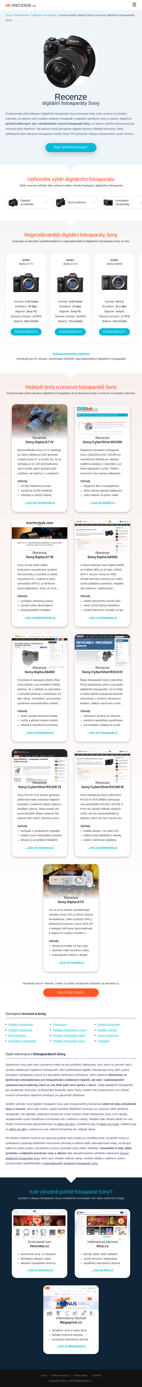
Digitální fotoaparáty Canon (70, 1030)
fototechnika (22, 15)
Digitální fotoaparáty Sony (69, 1041)
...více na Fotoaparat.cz (102, 732)
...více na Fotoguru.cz (39, 847)
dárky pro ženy (66, 1124)
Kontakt (96, 1375)
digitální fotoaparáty (44, 15)
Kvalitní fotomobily (109, 1024)
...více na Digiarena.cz (39, 732)
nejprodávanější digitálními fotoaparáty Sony (70, 1163)
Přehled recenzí (60, 1375)
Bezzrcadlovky (69, 202)
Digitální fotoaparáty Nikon (69, 1035)
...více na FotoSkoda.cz (39, 502)
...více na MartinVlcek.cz (39, 617)
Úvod (9, 15)
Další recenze (71, 992)
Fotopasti (103, 1041)
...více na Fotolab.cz (71, 962)
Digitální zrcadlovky (20, 202)
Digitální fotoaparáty (20, 1024)
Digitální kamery (108, 1030)
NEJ (21, 5)
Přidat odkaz (81, 1375)
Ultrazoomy (60, 1024)
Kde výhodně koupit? (71, 147)
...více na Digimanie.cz (102, 617)
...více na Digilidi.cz (102, 502)
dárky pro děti (17, 1129)
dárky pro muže (109, 1124)
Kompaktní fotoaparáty (22, 1041)
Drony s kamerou (108, 1035)
